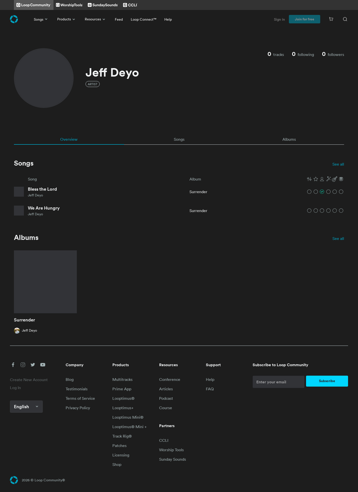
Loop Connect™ (143, 19)
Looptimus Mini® (127, 417)
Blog (70, 379)
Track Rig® (122, 436)
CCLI (163, 440)
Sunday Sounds (172, 459)
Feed (119, 19)
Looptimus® (123, 398)
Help (168, 19)
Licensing (120, 454)
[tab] (69, 139)
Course (165, 407)
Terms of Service (80, 398)
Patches (119, 445)
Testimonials (77, 388)
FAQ (210, 388)
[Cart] (331, 19)
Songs (41, 19)
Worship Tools (171, 449)
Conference (169, 379)
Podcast (166, 398)
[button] (325, 179)
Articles (166, 388)
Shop (116, 464)
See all (338, 164)
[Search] (345, 19)
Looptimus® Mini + (129, 426)
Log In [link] (15, 387)
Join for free (304, 19)
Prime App (121, 388)
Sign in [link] (279, 19)
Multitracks (122, 379)
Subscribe (327, 380)
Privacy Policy (78, 407)
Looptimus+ (123, 407)
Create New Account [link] (29, 379)
